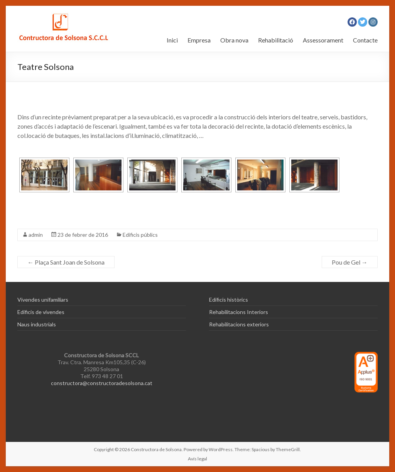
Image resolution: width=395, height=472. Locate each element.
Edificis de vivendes (40, 312)
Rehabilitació (275, 40)
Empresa (199, 40)
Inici (172, 40)
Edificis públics (140, 234)
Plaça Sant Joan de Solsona (66, 262)
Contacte (365, 40)
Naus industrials (36, 324)
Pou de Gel (350, 262)
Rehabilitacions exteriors (239, 324)
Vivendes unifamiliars (42, 299)
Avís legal (197, 459)
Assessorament (323, 40)
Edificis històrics (228, 299)
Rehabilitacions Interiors (238, 312)
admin (36, 234)
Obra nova (234, 40)
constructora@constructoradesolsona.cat (101, 383)
